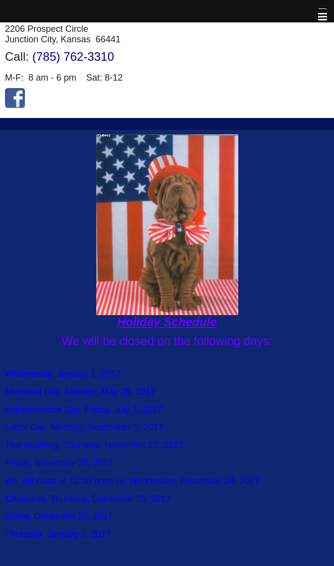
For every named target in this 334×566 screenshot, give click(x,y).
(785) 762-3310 (73, 56)
